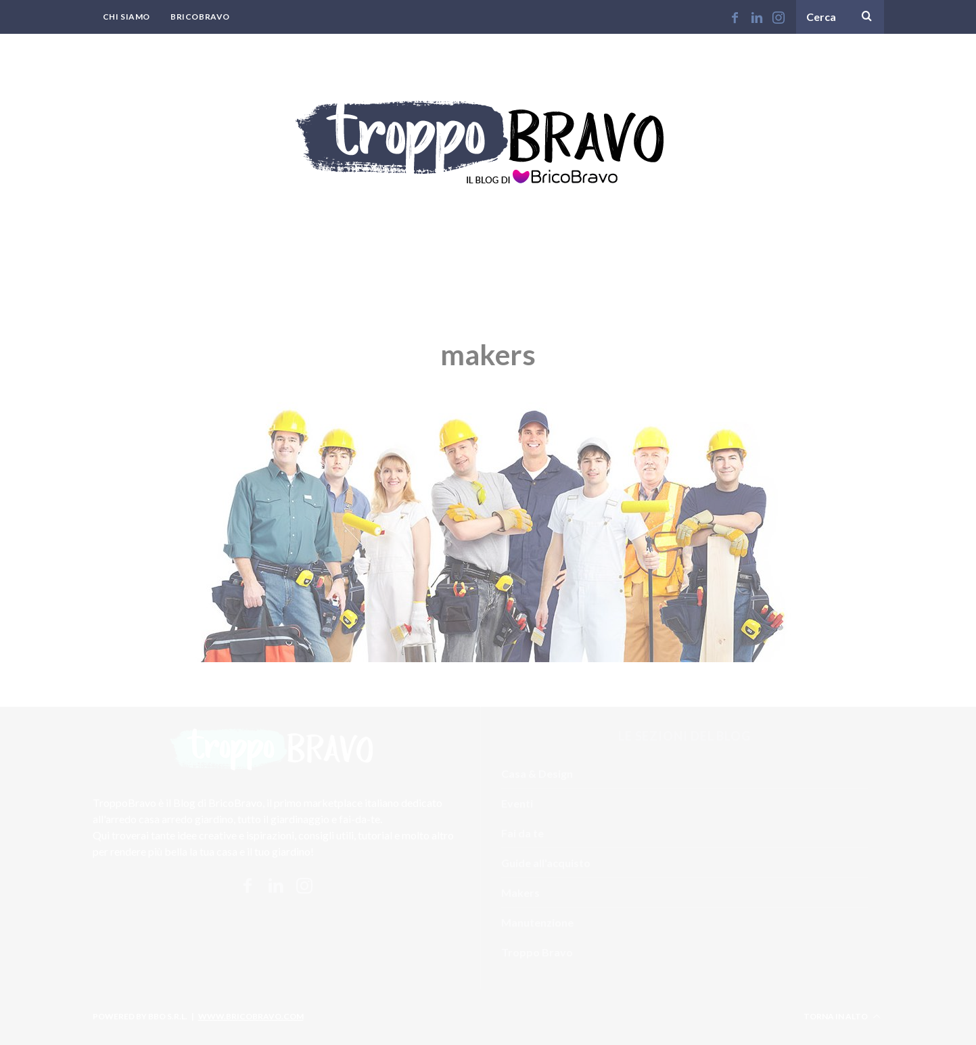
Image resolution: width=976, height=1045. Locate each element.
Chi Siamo (126, 16)
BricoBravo (200, 16)
